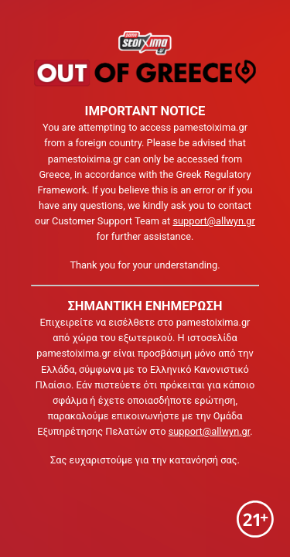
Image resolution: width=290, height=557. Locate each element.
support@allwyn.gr (213, 221)
